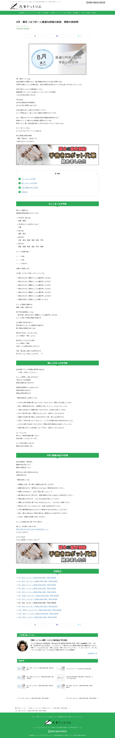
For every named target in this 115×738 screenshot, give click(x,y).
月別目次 (24, 192)
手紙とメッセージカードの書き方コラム (46, 716)
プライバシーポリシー (78, 716)
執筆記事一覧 (92, 653)
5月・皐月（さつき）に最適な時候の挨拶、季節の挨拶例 (37, 592)
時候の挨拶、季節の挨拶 (23, 28)
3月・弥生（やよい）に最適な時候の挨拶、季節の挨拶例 (37, 585)
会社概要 (75, 12)
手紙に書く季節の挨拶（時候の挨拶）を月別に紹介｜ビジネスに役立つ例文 (79, 677)
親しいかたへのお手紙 (29, 183)
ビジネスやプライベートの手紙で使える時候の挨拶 (78, 668)
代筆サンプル (55, 12)
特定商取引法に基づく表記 (64, 716)
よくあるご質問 (65, 12)
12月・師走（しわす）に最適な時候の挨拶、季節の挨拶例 (37, 617)
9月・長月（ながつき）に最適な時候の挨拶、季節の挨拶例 (38, 606)
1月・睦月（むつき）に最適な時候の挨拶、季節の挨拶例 (37, 577)
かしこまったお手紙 (28, 179)
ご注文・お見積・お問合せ (89, 12)
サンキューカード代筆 (34, 12)
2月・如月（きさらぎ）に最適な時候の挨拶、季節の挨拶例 (38, 581)
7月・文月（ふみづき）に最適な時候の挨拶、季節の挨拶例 (38, 599)
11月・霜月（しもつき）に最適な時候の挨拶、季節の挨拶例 (38, 613)
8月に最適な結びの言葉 (29, 187)
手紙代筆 (45, 12)
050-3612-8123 (95, 2)
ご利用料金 (21, 12)
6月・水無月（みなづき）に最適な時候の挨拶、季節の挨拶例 (38, 595)
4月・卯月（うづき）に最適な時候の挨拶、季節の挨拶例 (37, 588)
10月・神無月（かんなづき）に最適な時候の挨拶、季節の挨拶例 (39, 610)
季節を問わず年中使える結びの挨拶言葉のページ (32, 529)
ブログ (33, 716)
